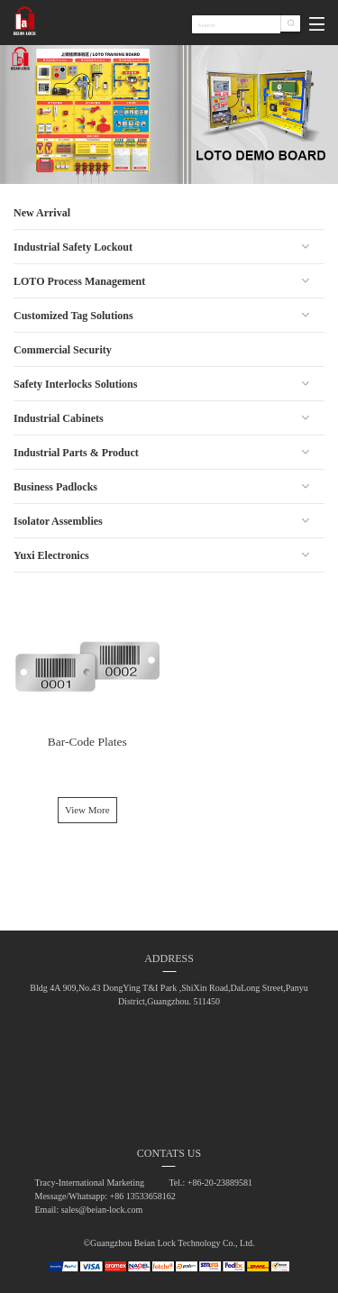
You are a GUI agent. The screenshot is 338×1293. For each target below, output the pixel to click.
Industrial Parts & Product (76, 452)
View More (87, 809)
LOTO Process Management (79, 281)
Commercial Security (63, 350)
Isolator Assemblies (58, 521)
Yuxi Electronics (51, 555)
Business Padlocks (55, 487)
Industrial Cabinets (59, 418)
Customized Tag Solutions (73, 315)
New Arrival (42, 212)
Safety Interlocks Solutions (75, 384)
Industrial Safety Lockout (73, 247)
